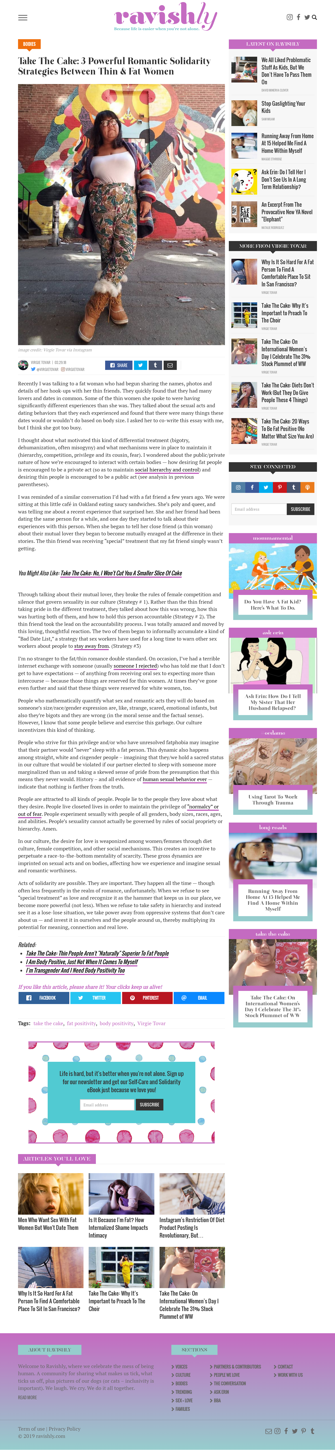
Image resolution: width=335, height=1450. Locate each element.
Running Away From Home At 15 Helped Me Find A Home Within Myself (288, 143)
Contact (285, 1367)
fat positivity (81, 1023)
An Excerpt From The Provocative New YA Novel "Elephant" (287, 212)
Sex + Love (183, 1400)
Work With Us (290, 1375)
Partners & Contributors (237, 1367)
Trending (183, 1392)
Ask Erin (273, 632)
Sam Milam (268, 119)
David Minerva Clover (275, 90)
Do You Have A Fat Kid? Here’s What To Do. (272, 604)
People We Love (227, 1375)
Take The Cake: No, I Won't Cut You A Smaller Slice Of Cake (121, 573)
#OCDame (273, 733)
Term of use (31, 1428)
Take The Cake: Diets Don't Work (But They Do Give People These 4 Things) (288, 392)
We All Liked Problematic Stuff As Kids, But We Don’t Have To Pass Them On (287, 71)
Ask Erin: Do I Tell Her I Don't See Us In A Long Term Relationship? (284, 179)
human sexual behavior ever (175, 779)
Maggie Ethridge (272, 159)
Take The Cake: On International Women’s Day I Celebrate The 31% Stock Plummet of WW (189, 1304)
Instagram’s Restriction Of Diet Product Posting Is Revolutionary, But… (192, 1227)
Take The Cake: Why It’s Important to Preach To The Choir (117, 1301)
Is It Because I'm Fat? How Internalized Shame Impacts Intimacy (118, 1227)
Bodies (29, 44)
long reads (273, 827)
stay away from (91, 645)
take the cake (48, 1023)
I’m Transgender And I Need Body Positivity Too (75, 970)
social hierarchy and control (167, 469)
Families (182, 1409)
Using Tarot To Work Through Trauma (272, 799)
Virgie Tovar (41, 362)
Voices (181, 1367)
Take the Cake (273, 934)
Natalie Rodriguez (273, 228)
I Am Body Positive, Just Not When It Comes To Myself (81, 962)
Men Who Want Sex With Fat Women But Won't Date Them (48, 1223)
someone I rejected (135, 665)
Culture (182, 1375)
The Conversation (230, 1383)
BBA (217, 1400)
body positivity (116, 1023)
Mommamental (273, 538)
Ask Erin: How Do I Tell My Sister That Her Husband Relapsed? (273, 702)
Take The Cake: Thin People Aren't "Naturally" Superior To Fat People (97, 953)
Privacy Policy (64, 1428)
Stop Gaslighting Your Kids (283, 107)
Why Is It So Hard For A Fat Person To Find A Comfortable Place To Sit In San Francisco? (49, 1301)
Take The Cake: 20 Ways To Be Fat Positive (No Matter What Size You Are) (288, 428)
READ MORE (27, 1397)
